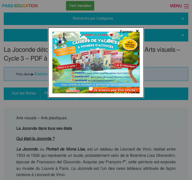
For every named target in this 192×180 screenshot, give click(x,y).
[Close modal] (130, 9)
